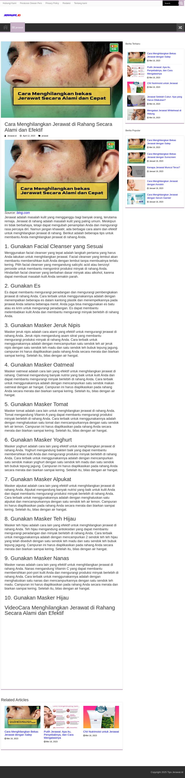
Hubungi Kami (9, 3)
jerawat (17, 27)
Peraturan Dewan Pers (31, 3)
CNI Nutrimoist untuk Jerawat (101, 731)
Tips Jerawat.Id (175, 772)
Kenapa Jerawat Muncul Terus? (163, 167)
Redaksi (66, 3)
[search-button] (181, 3)
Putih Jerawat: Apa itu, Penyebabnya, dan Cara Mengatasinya (59, 734)
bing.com (23, 213)
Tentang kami (80, 3)
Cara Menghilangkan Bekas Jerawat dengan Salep (21, 733)
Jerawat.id (11, 136)
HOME (5, 27)
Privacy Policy (52, 3)
